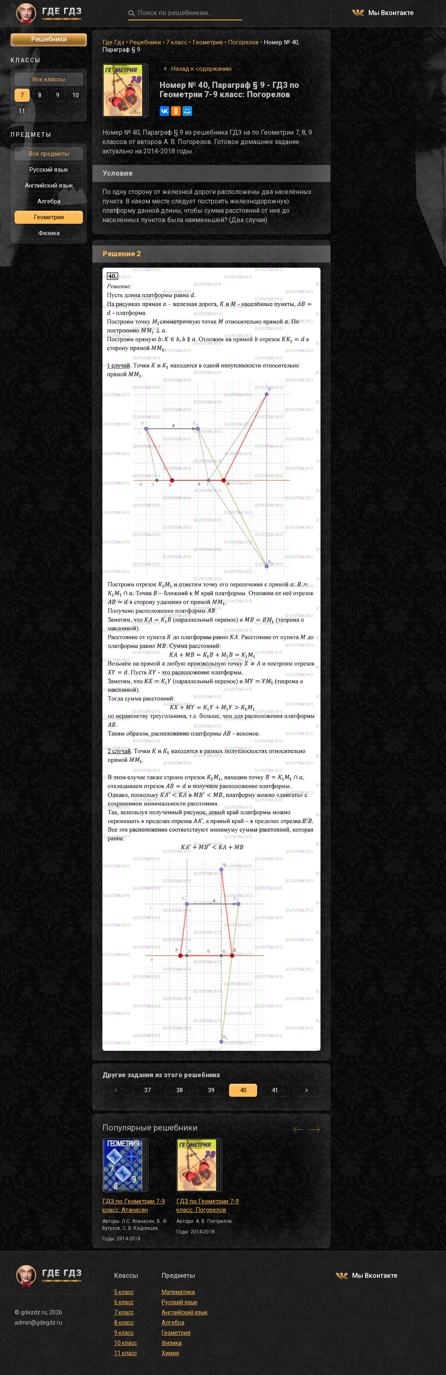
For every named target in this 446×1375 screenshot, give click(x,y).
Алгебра (49, 201)
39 (211, 1090)
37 (147, 1090)
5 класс (124, 1292)
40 (243, 1090)
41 (275, 1090)
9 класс (124, 1332)
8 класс (124, 1322)
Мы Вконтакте (391, 13)
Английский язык (49, 185)
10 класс (125, 1343)
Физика (49, 233)
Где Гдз (113, 42)
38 (179, 1090)
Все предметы (49, 153)
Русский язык (49, 169)
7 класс (176, 42)
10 (75, 95)
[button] (306, 1090)
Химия (170, 1353)
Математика (178, 1292)
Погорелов (243, 42)
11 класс (125, 1353)
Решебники (145, 42)
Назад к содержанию (201, 68)
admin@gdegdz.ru (38, 1322)
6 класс (124, 1302)
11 (22, 111)
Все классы (48, 79)
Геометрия (208, 42)
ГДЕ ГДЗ (49, 13)
